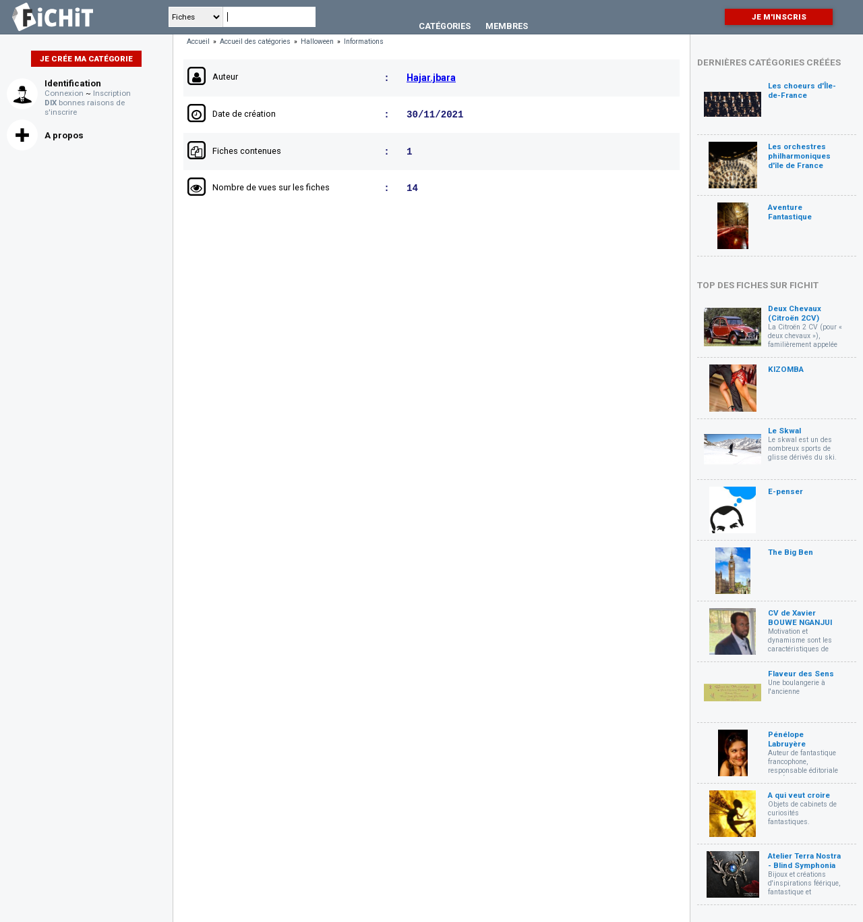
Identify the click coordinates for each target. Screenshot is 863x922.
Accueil (198, 41)
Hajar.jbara (431, 78)
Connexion (64, 93)
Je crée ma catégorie (86, 58)
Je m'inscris (779, 17)
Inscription (112, 93)
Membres (506, 26)
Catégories (445, 26)
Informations (364, 41)
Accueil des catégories (255, 41)
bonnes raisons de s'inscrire (84, 107)
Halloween (317, 41)
